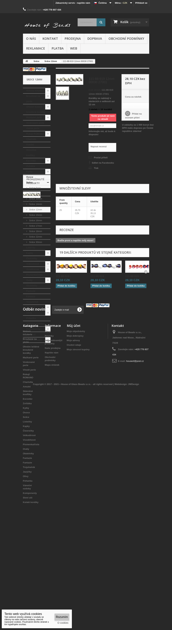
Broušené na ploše (33, 99)
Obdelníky (31, 285)
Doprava (94, 38)
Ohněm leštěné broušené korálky (35, 109)
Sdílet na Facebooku (103, 162)
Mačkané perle (34, 117)
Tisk (96, 168)
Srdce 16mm (35, 220)
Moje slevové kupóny (78, 448)
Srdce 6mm (35, 188)
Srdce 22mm (35, 236)
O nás (31, 38)
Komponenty (33, 329)
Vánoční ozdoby (35, 323)
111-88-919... (63, 276)
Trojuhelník (32, 302)
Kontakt (50, 38)
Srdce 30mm (35, 242)
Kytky (29, 171)
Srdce (29, 182)
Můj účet (73, 425)
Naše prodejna (53, 447)
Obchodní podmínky (126, 38)
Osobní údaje (74, 444)
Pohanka (31, 318)
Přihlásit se (141, 3)
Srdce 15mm (35, 215)
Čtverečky (31, 258)
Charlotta (31, 139)
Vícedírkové (32, 269)
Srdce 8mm (35, 193)
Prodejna (73, 38)
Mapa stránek (52, 464)
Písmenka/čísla (34, 274)
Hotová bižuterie (35, 90)
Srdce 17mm (35, 226)
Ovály (29, 280)
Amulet (30, 144)
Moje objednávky (76, 430)
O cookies (63, 622)
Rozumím (62, 616)
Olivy (29, 312)
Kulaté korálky (34, 340)
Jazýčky (30, 307)
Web (73, 48)
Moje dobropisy (75, 435)
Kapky (29, 253)
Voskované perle (35, 123)
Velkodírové (32, 264)
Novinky (49, 435)
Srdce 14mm (35, 204)
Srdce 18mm (35, 231)
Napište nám (51, 451)
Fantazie (30, 291)
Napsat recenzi (98, 146)
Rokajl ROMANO (35, 133)
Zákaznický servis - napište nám (72, 3)
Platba (58, 48)
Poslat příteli (100, 157)
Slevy (48, 430)
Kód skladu (95, 90)
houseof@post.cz (135, 460)
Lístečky (30, 247)
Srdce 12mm (35, 209)
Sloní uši (31, 334)
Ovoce (29, 177)
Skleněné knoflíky (31, 153)
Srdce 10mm (35, 198)
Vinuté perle (32, 128)
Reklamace (35, 48)
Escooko (31, 160)
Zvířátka (30, 166)
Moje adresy (73, 439)
